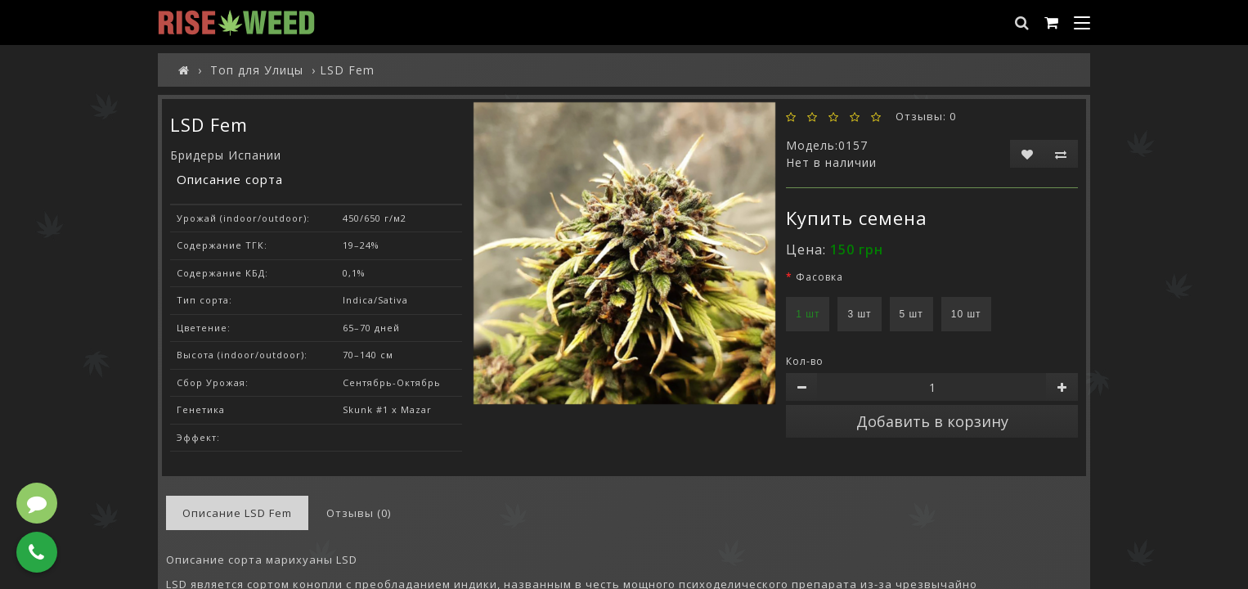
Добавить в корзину (932, 421)
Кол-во (805, 361)
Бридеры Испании (225, 155)
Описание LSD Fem (237, 513)
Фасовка (819, 277)
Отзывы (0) (358, 513)
